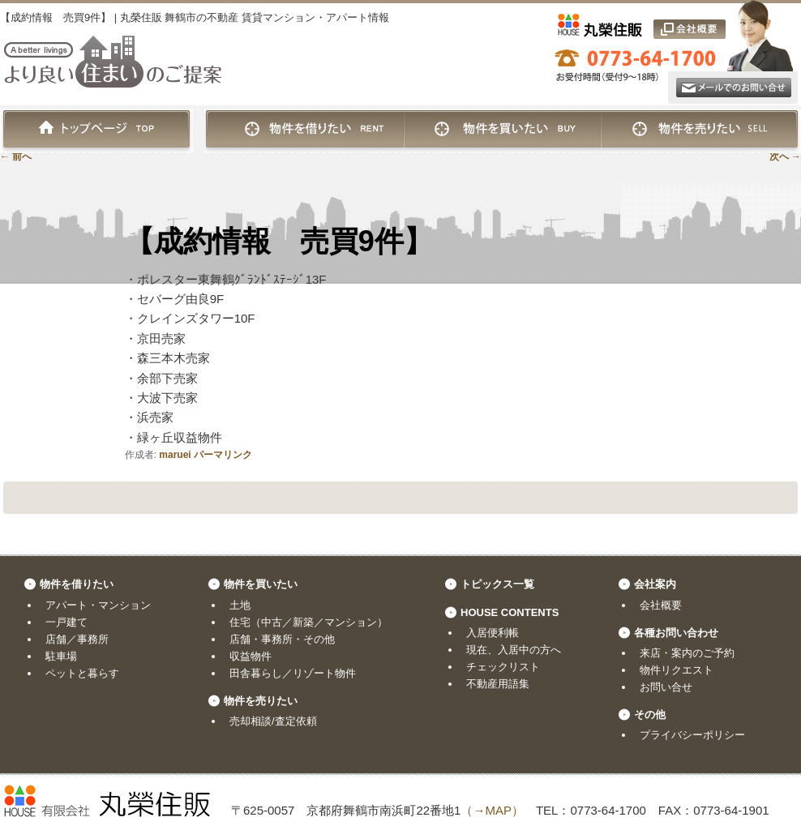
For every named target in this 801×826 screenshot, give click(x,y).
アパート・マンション (98, 605)
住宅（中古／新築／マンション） (308, 622)
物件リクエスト (676, 670)
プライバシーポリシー (692, 735)
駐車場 (61, 656)
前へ (16, 156)
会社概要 (661, 605)
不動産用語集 (497, 684)
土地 (240, 605)
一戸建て (66, 622)
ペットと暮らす (82, 673)
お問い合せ (666, 687)
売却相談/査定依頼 (273, 721)
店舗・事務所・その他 (282, 639)
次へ (785, 156)
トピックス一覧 (497, 584)
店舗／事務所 (77, 639)
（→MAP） (492, 810)
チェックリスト (503, 667)
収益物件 (250, 656)
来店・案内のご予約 (687, 653)
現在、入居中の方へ (513, 650)
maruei (175, 454)
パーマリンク (223, 454)
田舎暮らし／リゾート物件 (292, 673)
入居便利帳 (492, 633)
